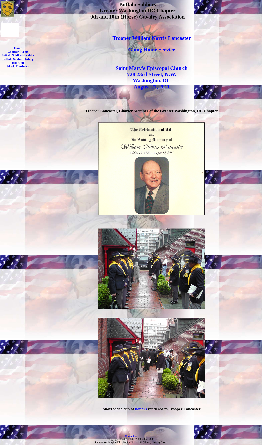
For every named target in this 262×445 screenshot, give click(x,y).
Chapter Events (18, 51)
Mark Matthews (18, 66)
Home (18, 48)
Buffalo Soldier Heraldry (18, 55)
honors (141, 409)
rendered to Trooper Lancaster (174, 409)
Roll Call (18, 62)
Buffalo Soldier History (18, 59)
